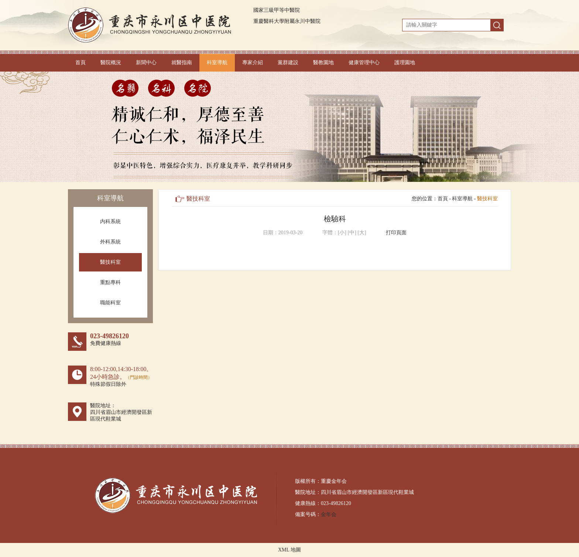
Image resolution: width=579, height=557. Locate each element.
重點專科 (110, 282)
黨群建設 (288, 62)
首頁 (80, 62)
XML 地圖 (289, 550)
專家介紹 (252, 62)
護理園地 (404, 62)
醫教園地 (323, 62)
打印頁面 (396, 232)
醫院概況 (110, 62)
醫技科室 (110, 262)
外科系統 (110, 242)
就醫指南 (181, 62)
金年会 (328, 514)
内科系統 (110, 221)
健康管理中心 (364, 62)
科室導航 (217, 62)
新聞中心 (146, 62)
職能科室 (110, 302)
